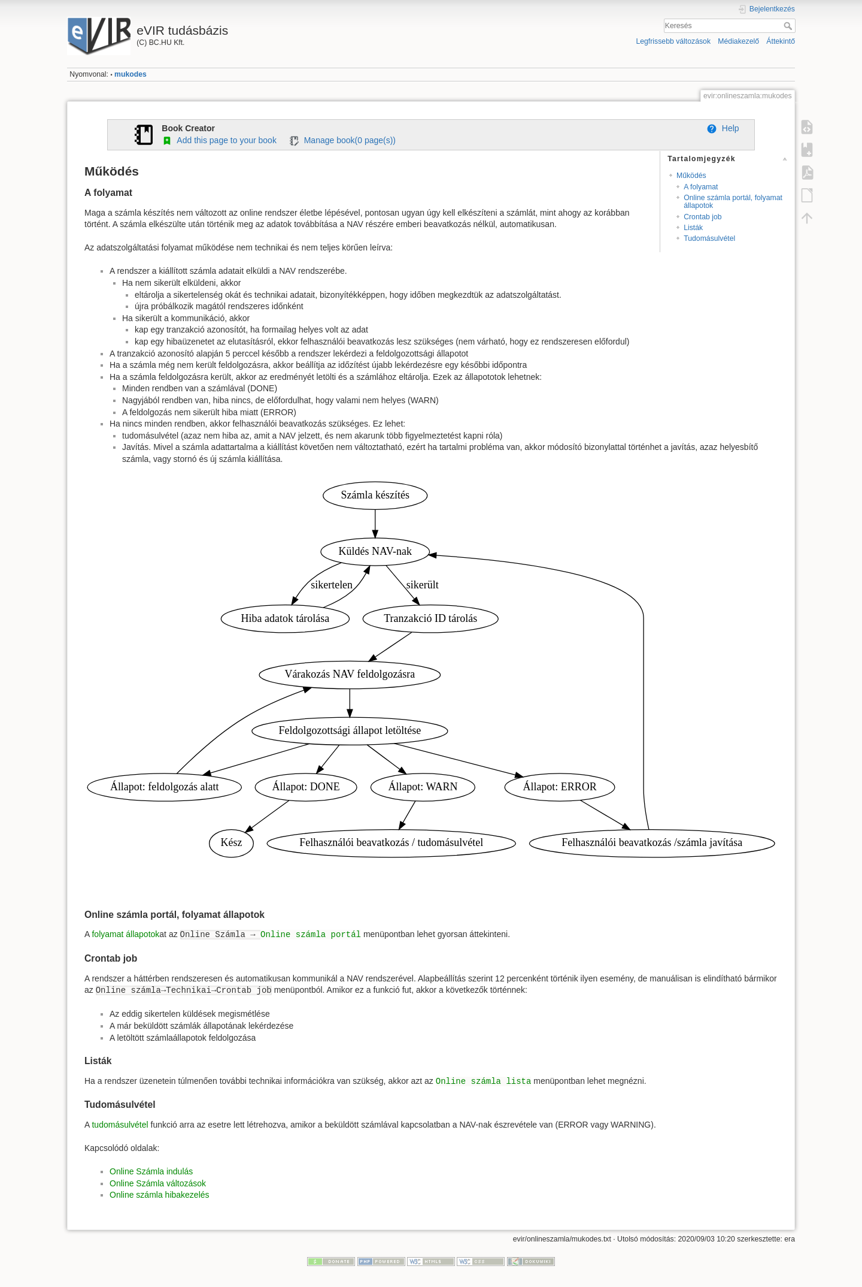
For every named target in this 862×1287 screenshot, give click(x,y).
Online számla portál (310, 934)
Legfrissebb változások (673, 41)
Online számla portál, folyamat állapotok (733, 202)
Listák (693, 227)
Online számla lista (484, 1081)
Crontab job (702, 217)
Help (722, 128)
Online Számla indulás (151, 1171)
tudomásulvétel (120, 1124)
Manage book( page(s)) (342, 140)
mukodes (130, 74)
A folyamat (701, 187)
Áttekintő (780, 41)
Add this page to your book (219, 140)
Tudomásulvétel (709, 238)
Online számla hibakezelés (160, 1195)
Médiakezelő (738, 41)
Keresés (789, 26)
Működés (691, 175)
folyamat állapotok (125, 934)
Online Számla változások (158, 1183)
